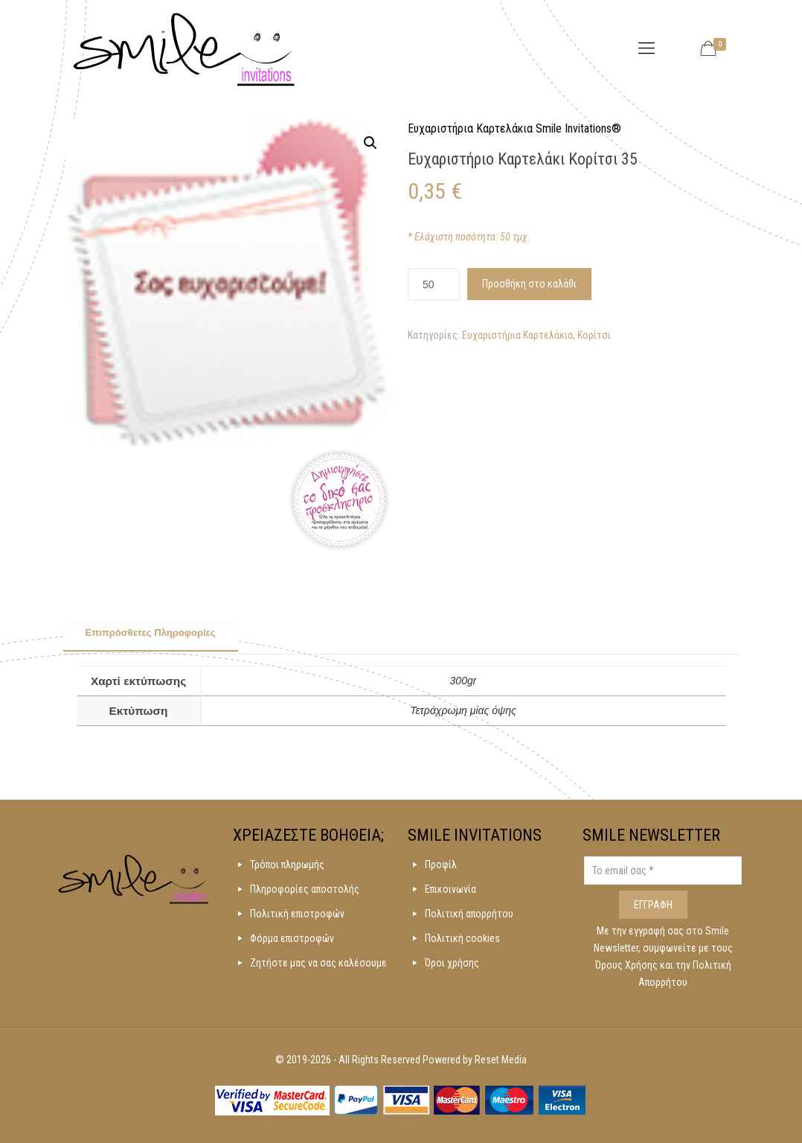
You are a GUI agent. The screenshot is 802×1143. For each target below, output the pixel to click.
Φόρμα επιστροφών (292, 938)
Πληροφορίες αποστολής (304, 889)
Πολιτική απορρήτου (469, 914)
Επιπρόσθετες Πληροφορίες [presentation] (151, 632)
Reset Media (501, 1060)
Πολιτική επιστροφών (297, 914)
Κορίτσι (594, 335)
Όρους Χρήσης (627, 965)
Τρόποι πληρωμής (287, 864)
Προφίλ (441, 864)
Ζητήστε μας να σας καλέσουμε (318, 963)
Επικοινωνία (450, 889)
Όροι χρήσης (452, 963)
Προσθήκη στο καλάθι (529, 284)
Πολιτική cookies (462, 938)
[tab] (150, 634)
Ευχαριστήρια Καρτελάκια (517, 335)
